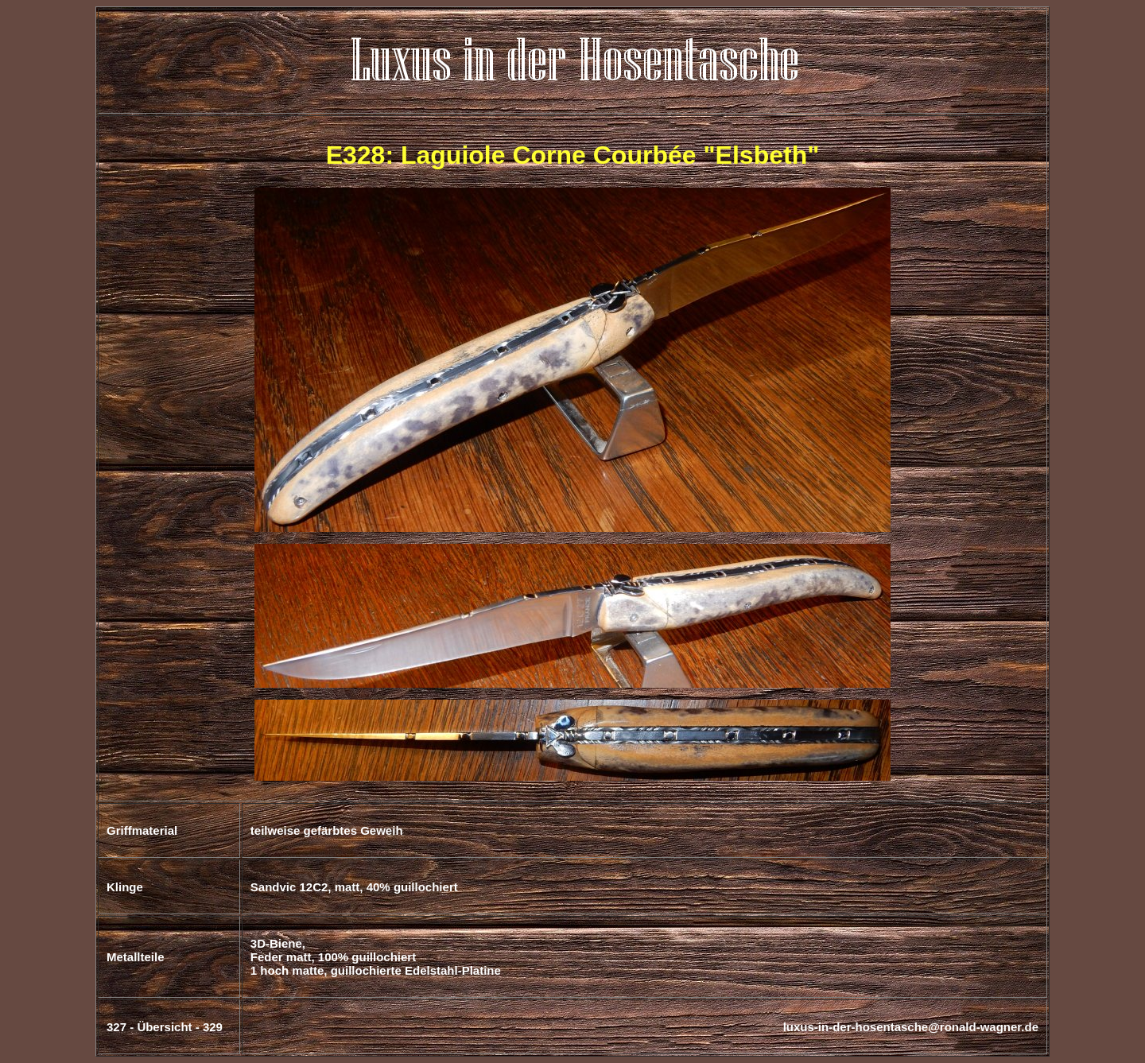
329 (213, 1027)
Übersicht (164, 1027)
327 (116, 1027)
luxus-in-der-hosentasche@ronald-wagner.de (910, 1027)
